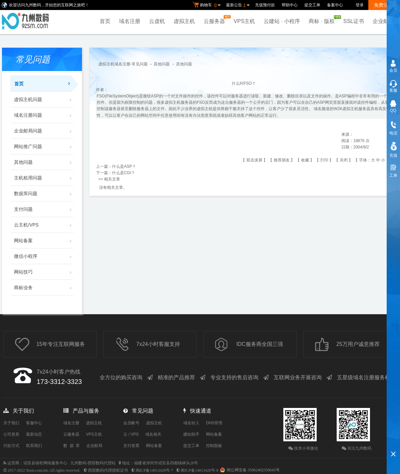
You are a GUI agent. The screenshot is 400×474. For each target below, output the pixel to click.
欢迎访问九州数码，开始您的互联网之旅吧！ (49, 5)
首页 (105, 21)
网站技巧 (43, 272)
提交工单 (312, 5)
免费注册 (383, 5)
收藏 (305, 160)
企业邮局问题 (43, 130)
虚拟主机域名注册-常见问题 (123, 64)
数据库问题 (43, 193)
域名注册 (129, 21)
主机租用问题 (43, 177)
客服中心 (34, 423)
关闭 (344, 160)
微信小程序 (43, 256)
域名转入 (191, 423)
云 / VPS (131, 434)
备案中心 (335, 5)
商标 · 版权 (323, 19)
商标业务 (43, 287)
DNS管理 (214, 423)
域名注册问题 (43, 115)
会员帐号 (131, 423)
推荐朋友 (282, 160)
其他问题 (43, 162)
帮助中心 (290, 5)
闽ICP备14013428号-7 (154, 470)
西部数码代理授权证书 (108, 470)
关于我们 (11, 423)
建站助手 (191, 434)
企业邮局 (383, 21)
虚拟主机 (184, 21)
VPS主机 (244, 21)
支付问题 (43, 209)
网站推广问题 (43, 146)
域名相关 (153, 434)
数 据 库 (71, 445)
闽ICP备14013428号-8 (199, 470)
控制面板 (214, 445)
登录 (360, 5)
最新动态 (34, 434)
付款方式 (11, 445)
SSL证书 (353, 21)
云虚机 (157, 21)
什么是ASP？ (124, 166)
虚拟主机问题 (43, 99)
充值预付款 (265, 5)
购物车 (208, 5)
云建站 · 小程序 (282, 21)
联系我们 (34, 445)
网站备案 (43, 240)
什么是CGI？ (123, 172)
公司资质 (11, 434)
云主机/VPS (43, 224)
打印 (324, 160)
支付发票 (131, 445)
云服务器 (216, 19)
